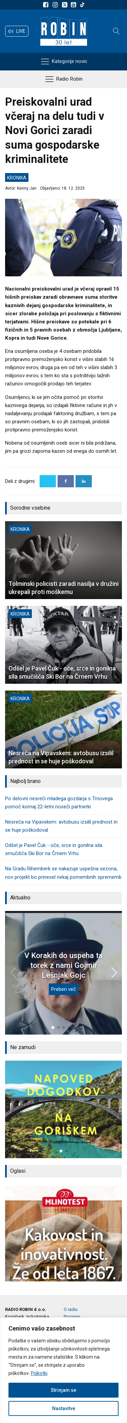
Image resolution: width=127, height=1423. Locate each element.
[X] (48, 481)
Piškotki (39, 1373)
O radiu (71, 1309)
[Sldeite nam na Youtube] (74, 5)
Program (72, 1316)
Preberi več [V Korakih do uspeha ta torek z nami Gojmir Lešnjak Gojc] (63, 989)
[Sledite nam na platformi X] (65, 5)
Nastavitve (63, 1408)
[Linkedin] (84, 481)
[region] (63, 1370)
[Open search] (116, 31)
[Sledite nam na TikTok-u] (82, 4)
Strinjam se (63, 1390)
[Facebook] (66, 481)
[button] (16, 31)
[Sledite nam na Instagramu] (56, 5)
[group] (63, 1109)
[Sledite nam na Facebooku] (47, 5)
